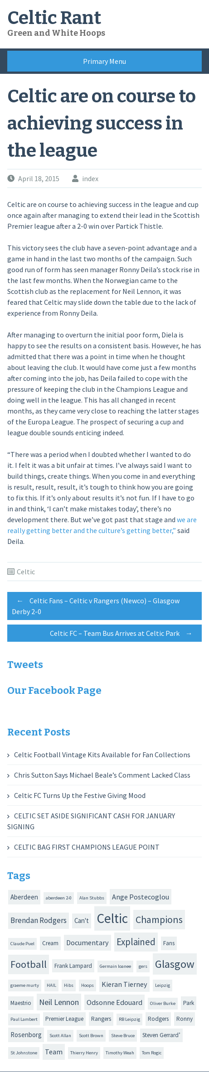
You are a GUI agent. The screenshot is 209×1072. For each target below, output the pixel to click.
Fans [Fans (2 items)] (169, 943)
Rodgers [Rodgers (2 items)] (158, 1019)
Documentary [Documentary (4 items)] (87, 942)
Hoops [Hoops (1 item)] (87, 985)
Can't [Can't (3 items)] (81, 920)
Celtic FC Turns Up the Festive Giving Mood (80, 795)
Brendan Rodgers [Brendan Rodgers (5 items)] (38, 920)
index (90, 178)
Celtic (26, 571)
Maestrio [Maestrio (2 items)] (20, 1003)
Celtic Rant (54, 18)
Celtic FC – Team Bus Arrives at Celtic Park (123, 633)
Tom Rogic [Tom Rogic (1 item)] (151, 1053)
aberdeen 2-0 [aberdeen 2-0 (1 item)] (59, 898)
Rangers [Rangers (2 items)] (101, 1019)
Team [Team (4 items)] (54, 1051)
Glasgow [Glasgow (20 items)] (174, 964)
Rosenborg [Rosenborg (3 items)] (26, 1034)
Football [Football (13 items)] (28, 964)
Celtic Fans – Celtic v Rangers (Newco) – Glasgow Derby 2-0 (96, 604)
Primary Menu (104, 61)
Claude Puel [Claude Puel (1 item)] (22, 944)
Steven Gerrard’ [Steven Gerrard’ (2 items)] (161, 1035)
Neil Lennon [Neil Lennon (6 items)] (59, 1002)
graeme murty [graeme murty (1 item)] (24, 985)
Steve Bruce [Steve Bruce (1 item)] (123, 1035)
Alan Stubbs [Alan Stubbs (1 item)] (91, 898)
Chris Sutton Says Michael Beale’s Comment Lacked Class (102, 774)
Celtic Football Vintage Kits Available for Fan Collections (102, 754)
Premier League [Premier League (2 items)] (64, 1019)
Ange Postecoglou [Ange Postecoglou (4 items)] (140, 896)
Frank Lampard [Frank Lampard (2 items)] (73, 966)
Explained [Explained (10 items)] (136, 942)
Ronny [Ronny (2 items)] (184, 1019)
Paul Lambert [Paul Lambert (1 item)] (24, 1019)
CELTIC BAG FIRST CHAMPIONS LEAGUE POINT (87, 846)
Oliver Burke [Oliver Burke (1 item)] (162, 1003)
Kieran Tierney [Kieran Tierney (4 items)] (124, 984)
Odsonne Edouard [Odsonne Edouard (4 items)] (114, 1002)
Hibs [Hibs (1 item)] (68, 985)
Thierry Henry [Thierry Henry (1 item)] (84, 1053)
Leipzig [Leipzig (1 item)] (162, 985)
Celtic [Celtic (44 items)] (112, 918)
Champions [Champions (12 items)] (159, 919)
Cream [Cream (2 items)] (50, 943)
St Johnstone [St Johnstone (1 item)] (23, 1053)
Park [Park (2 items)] (188, 1003)
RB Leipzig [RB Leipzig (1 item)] (129, 1019)
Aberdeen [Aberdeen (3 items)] (24, 897)
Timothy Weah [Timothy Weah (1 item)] (120, 1053)
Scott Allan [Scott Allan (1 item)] (60, 1035)
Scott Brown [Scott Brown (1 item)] (91, 1035)
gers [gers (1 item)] (143, 966)
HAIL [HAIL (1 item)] (51, 985)
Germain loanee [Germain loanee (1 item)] (115, 966)
